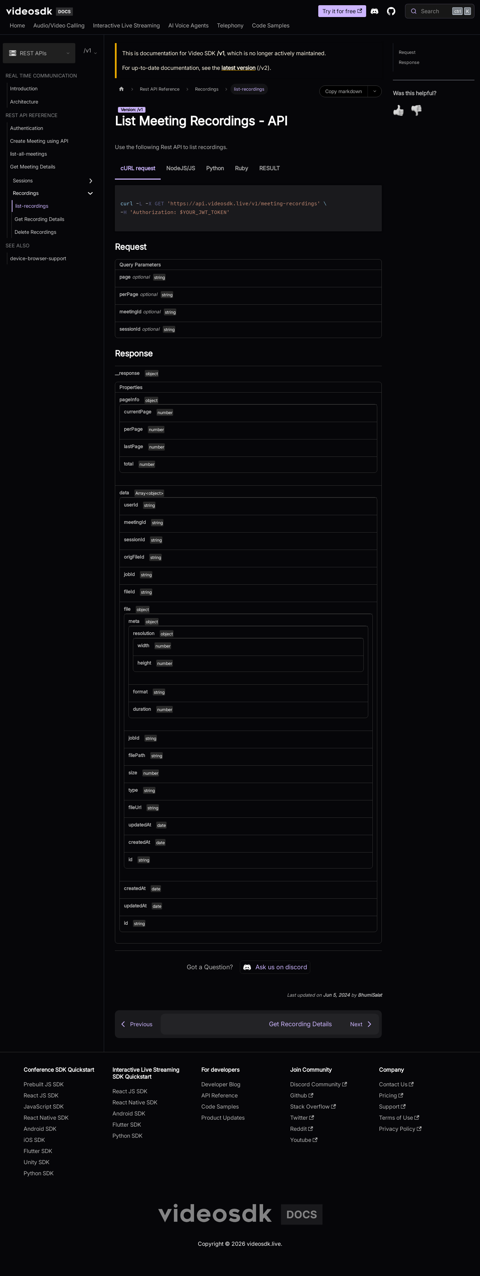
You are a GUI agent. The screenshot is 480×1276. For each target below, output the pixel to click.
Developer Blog (221, 1084)
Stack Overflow (313, 1106)
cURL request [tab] (137, 168)
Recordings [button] (26, 193)
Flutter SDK (38, 1150)
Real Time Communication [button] (41, 76)
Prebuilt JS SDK (44, 1084)
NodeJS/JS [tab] (180, 168)
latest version (238, 67)
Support (392, 1106)
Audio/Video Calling (59, 25)
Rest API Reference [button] (32, 115)
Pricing (391, 1095)
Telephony (230, 25)
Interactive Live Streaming (126, 25)
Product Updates (223, 1117)
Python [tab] (215, 168)
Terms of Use (399, 1117)
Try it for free (342, 11)
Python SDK (39, 1173)
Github (301, 1095)
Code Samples (270, 25)
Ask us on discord (275, 967)
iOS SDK (34, 1139)
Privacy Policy (400, 1128)
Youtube (304, 1139)
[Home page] (121, 89)
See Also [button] (18, 245)
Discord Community (318, 1084)
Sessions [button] (23, 180)
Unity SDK (37, 1162)
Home (17, 25)
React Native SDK (46, 1117)
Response (409, 62)
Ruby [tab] (241, 168)
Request (407, 52)
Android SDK (40, 1128)
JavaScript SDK (44, 1106)
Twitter (302, 1117)
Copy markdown (343, 91)
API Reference (219, 1095)
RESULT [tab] (269, 168)
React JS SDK (41, 1095)
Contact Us (396, 1084)
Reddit (301, 1128)
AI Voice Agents (188, 25)
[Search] (439, 11)
